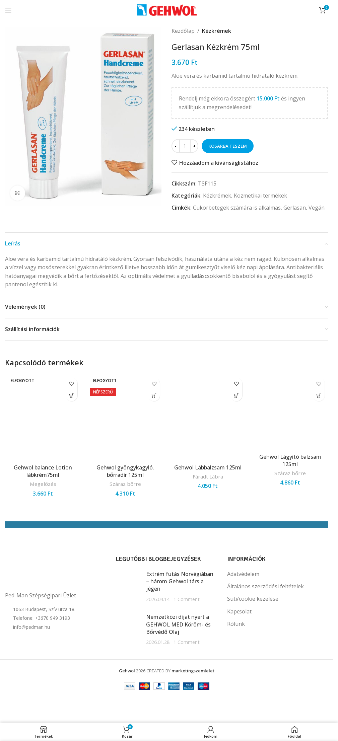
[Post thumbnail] (128, 586)
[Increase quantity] (194, 146)
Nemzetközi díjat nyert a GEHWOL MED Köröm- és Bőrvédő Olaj (178, 624)
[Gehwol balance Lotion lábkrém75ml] (43, 417)
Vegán (317, 207)
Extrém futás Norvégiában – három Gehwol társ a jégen (179, 581)
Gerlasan (294, 207)
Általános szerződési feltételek (265, 586)
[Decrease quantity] (176, 146)
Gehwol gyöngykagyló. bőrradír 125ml (125, 471)
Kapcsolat (239, 611)
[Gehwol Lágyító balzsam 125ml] (290, 412)
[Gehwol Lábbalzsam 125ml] (208, 417)
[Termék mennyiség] (185, 146)
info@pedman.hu (31, 627)
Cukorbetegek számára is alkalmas (237, 207)
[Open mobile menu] (8, 10)
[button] (236, 395)
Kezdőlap (183, 30)
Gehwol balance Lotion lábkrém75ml (43, 471)
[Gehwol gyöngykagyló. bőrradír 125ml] (125, 417)
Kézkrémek (216, 30)
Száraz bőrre (125, 483)
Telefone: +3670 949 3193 (41, 618)
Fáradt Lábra (208, 476)
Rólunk (236, 623)
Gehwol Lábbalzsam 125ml (208, 467)
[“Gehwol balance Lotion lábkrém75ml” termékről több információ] (71, 395)
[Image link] (38, 571)
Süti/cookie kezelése (252, 598)
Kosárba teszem (227, 146)
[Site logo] (167, 9)
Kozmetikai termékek (260, 195)
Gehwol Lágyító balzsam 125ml (290, 460)
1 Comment (187, 599)
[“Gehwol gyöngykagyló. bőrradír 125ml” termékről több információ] (154, 395)
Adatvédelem (243, 574)
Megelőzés (43, 483)
